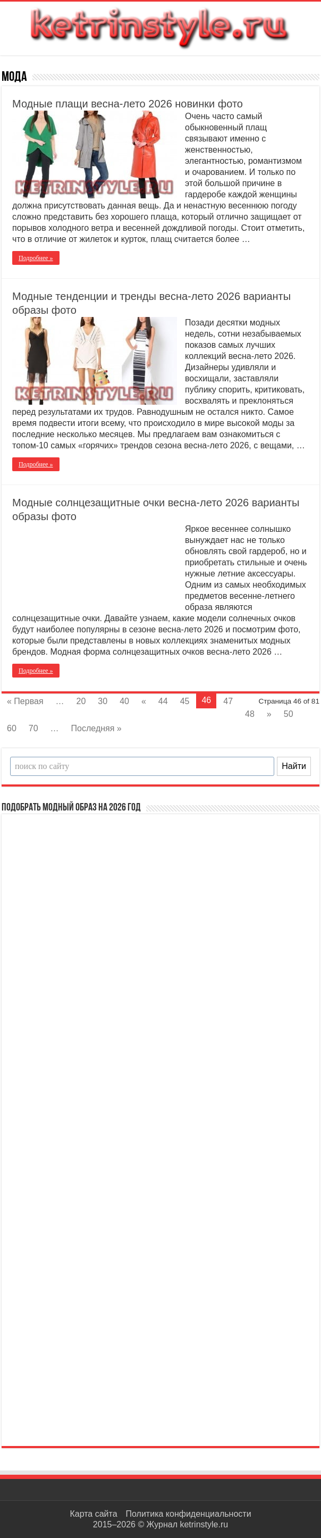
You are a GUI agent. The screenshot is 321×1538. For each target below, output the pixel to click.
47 (228, 701)
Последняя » (96, 728)
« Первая (25, 701)
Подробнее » (36, 258)
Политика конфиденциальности (188, 1513)
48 (250, 713)
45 (185, 701)
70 (33, 728)
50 (288, 713)
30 (102, 701)
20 (81, 701)
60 (11, 728)
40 (124, 701)
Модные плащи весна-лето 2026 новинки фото (127, 104)
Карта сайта (93, 1513)
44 (163, 701)
